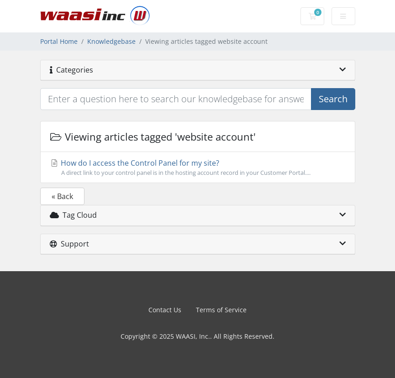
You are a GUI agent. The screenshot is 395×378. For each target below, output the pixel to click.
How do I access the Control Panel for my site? (198, 167)
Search (333, 99)
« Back (62, 196)
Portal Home (59, 41)
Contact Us (164, 309)
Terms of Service (221, 309)
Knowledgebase (111, 41)
